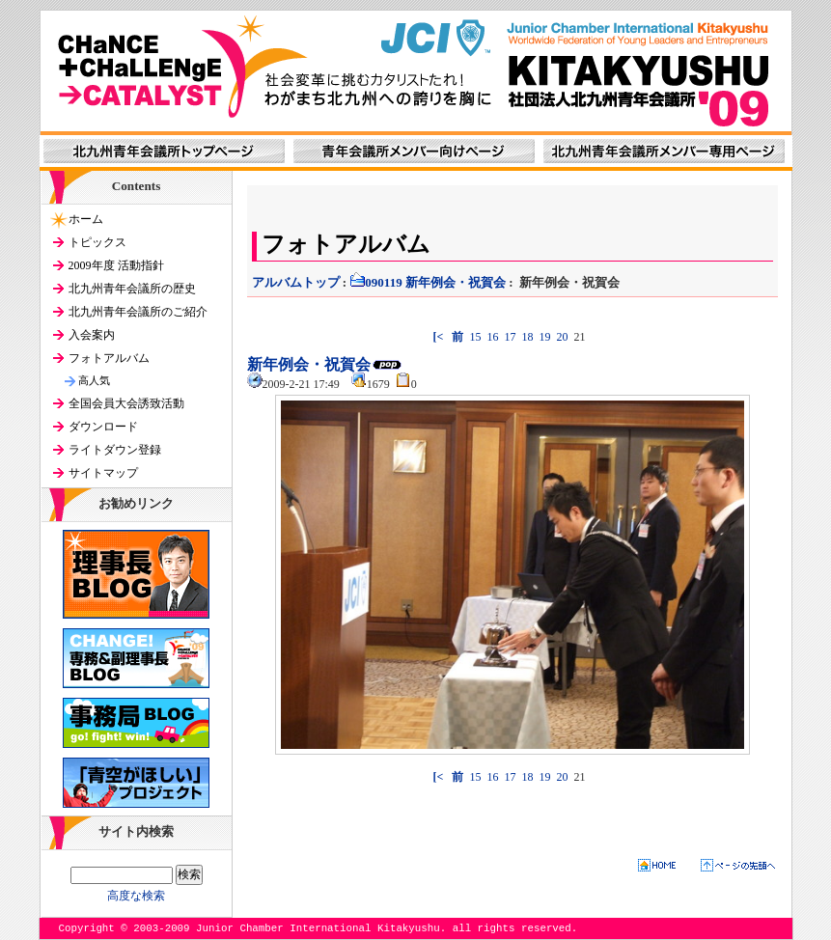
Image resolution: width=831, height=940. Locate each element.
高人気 (94, 380)
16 (492, 337)
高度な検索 (136, 895)
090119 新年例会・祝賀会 (427, 282)
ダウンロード (103, 426)
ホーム (86, 219)
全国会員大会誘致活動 (126, 403)
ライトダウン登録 (115, 449)
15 (475, 337)
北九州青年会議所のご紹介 (138, 311)
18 (527, 337)
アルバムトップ (296, 282)
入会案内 (92, 335)
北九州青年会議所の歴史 (132, 288)
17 (509, 337)
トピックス (97, 242)
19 (544, 337)
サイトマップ (103, 473)
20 (562, 337)
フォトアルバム (109, 358)
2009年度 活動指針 (116, 265)
